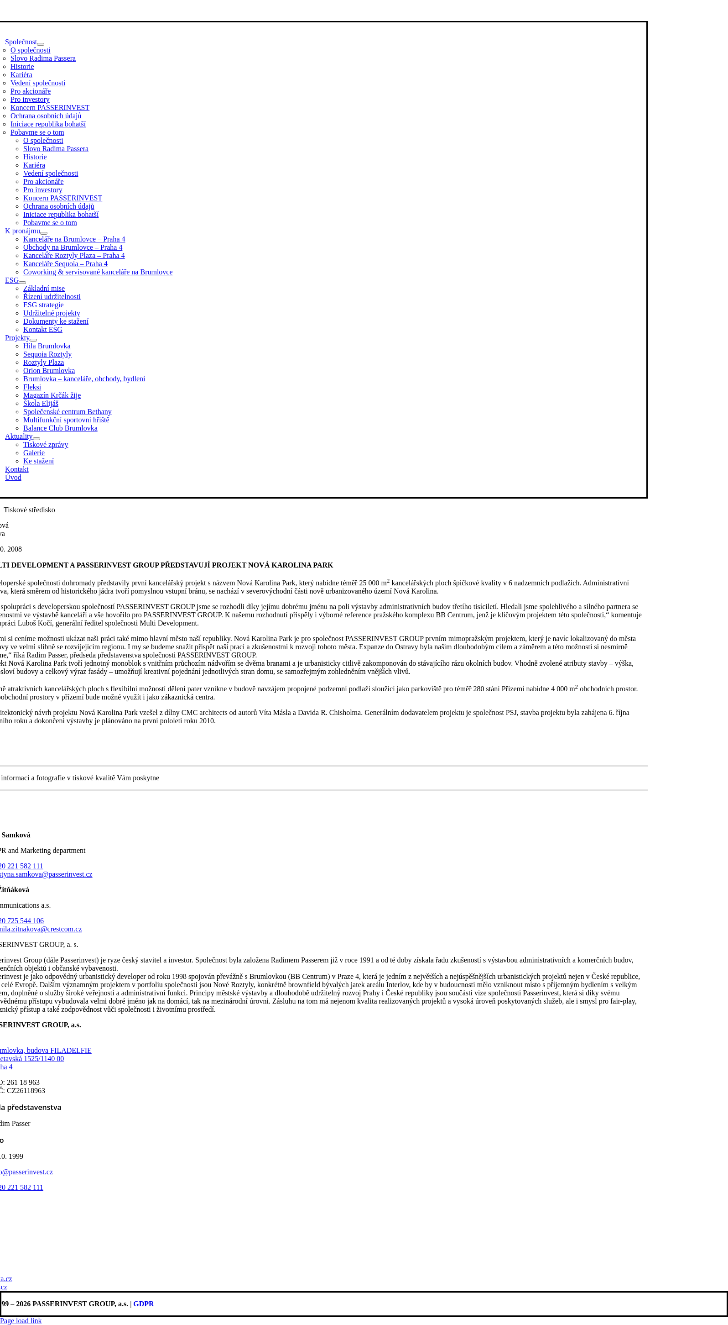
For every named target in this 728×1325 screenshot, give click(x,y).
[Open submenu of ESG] (22, 282)
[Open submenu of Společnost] (40, 44)
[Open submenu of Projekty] (33, 340)
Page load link (21, 1321)
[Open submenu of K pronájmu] (43, 233)
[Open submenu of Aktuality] (36, 438)
